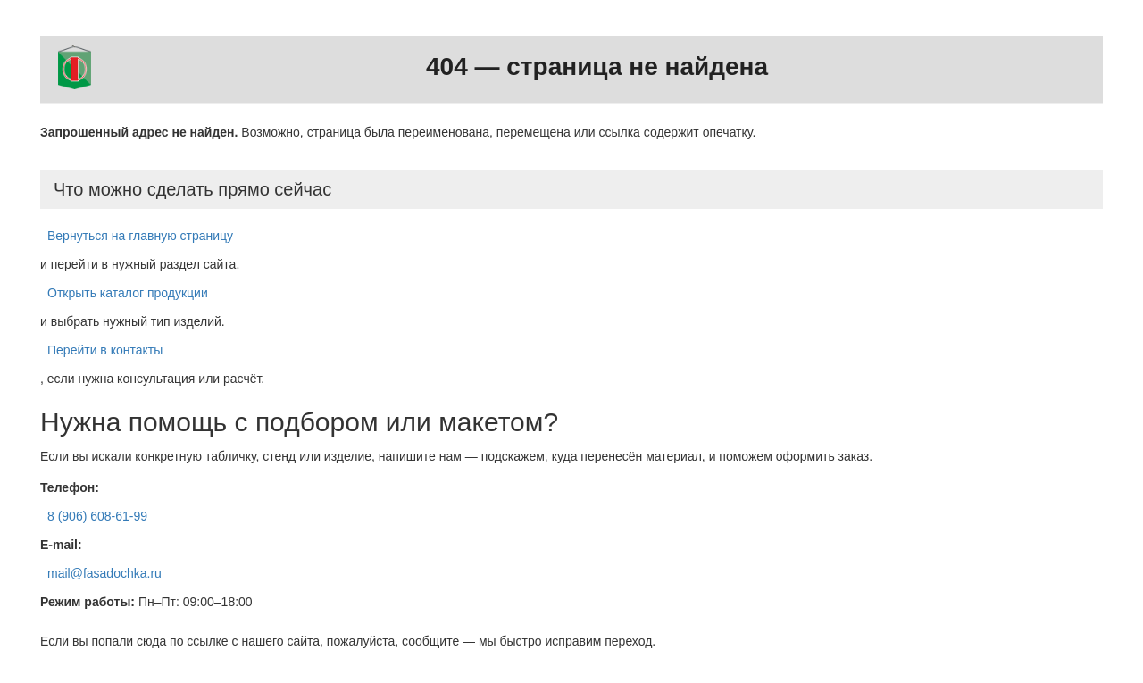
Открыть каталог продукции (127, 293)
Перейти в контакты (105, 350)
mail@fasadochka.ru (104, 573)
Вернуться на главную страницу (140, 236)
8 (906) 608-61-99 (97, 516)
